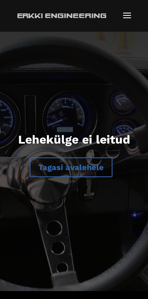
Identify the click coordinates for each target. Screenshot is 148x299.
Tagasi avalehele (71, 167)
